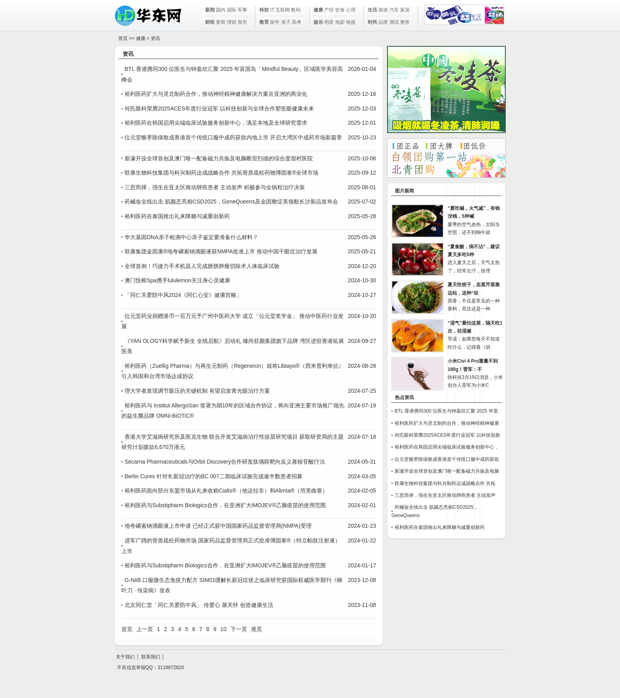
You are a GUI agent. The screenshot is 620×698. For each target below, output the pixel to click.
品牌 (383, 22)
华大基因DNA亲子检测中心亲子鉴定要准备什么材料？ (191, 237)
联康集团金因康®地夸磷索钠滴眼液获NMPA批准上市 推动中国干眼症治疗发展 (221, 251)
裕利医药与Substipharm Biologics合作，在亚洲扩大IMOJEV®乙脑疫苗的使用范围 (225, 505)
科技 (264, 10)
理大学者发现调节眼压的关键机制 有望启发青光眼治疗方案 (197, 391)
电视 (350, 22)
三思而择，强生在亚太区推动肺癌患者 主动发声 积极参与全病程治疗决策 (215, 187)
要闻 (220, 22)
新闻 (210, 10)
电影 (340, 22)
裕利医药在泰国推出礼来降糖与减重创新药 (177, 216)
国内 (220, 10)
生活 (372, 10)
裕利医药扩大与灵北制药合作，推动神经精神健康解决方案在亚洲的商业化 (216, 94)
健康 (318, 10)
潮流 (394, 22)
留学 (275, 22)
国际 (231, 10)
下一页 (239, 629)
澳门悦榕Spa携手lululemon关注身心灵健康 (177, 280)
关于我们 (125, 657)
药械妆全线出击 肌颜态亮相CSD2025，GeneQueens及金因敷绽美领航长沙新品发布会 (231, 201)
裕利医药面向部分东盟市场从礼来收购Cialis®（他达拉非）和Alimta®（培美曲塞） (226, 490)
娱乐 (318, 22)
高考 (296, 22)
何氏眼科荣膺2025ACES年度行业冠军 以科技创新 (447, 435)
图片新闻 (404, 191)
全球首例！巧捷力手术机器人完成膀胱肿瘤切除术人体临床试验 (202, 266)
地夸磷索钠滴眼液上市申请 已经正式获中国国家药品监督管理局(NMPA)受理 (218, 526)
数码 (296, 10)
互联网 (283, 10)
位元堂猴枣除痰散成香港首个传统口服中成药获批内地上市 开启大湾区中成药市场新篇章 (233, 137)
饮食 (340, 10)
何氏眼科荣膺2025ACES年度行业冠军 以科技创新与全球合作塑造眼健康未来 (219, 108)
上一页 (144, 629)
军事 (242, 10)
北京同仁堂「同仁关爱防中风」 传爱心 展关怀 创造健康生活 (199, 605)
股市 (242, 22)
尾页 (256, 629)
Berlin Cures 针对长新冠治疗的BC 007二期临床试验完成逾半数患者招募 (213, 476)
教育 (264, 22)
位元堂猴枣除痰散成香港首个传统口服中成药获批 (447, 459)
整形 (405, 22)
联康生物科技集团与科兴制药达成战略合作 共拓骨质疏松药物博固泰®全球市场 (221, 172)
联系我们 (150, 657)
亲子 (286, 22)
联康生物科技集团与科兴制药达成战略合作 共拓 (445, 483)
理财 (231, 22)
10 (223, 629)
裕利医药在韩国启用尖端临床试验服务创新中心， (447, 447)
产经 (329, 10)
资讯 (155, 38)
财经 (210, 22)
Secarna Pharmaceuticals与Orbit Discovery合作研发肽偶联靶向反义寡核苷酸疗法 (225, 461)
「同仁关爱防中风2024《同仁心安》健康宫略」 (183, 295)
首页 (123, 38)
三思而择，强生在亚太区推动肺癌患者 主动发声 (445, 495)
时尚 (372, 22)
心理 (350, 10)
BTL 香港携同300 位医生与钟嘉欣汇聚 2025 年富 (446, 411)
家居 (405, 10)
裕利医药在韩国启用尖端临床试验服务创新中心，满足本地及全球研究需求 (216, 123)
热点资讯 (404, 397)
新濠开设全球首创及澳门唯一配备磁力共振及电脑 (447, 471)
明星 (329, 22)
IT (272, 10)
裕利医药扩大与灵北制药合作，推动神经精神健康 (447, 423)
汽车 (394, 10)
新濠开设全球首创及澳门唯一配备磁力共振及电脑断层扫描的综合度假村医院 (219, 158)
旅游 (383, 10)
